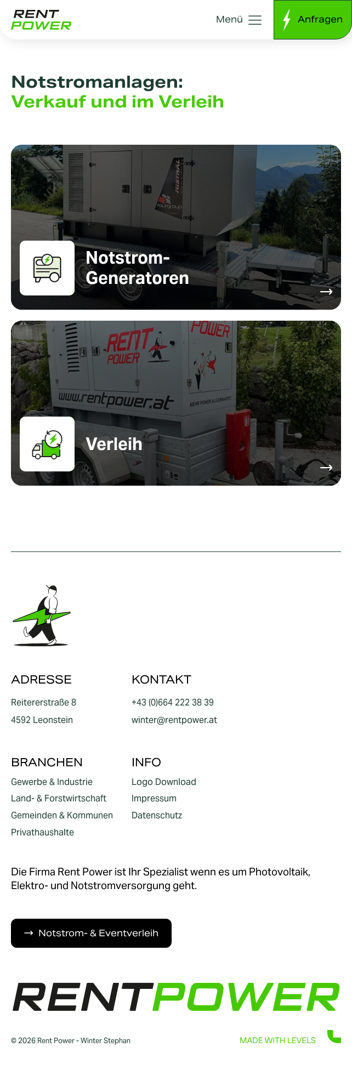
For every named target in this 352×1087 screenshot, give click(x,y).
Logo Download (164, 782)
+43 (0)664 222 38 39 (173, 702)
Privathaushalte (42, 832)
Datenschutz (157, 815)
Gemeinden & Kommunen (62, 815)
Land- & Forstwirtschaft (58, 799)
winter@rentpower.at (174, 720)
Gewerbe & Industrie (52, 782)
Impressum (154, 799)
